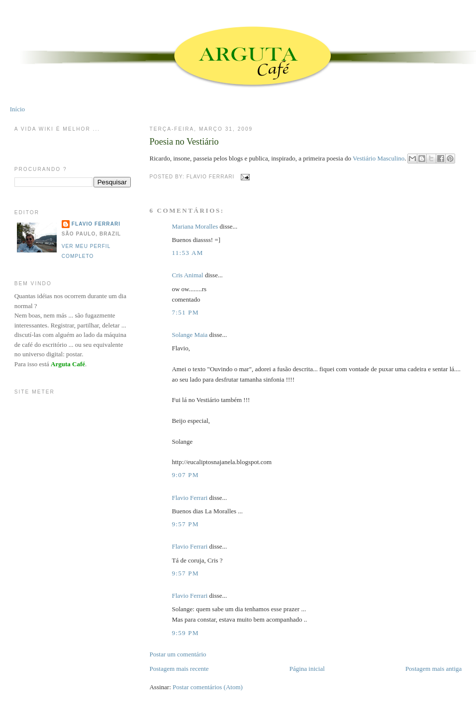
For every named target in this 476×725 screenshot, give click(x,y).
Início (17, 109)
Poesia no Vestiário (183, 142)
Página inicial (307, 668)
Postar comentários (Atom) (208, 687)
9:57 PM (185, 524)
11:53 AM (187, 252)
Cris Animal (187, 275)
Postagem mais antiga (433, 668)
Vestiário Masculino (378, 158)
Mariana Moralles (195, 226)
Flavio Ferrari (189, 497)
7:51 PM (185, 312)
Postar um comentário (177, 654)
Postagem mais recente (178, 668)
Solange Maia (189, 334)
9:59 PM (185, 633)
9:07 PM (185, 475)
